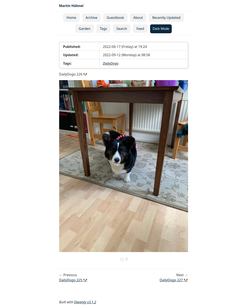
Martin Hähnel (71, 5)
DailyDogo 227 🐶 (174, 280)
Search (121, 28)
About (138, 17)
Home (71, 17)
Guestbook (115, 17)
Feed (140, 28)
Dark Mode (161, 29)
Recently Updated (166, 17)
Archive (91, 17)
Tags (103, 28)
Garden (85, 28)
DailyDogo (110, 63)
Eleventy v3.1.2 (85, 302)
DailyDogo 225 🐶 (73, 280)
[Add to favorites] (123, 259)
